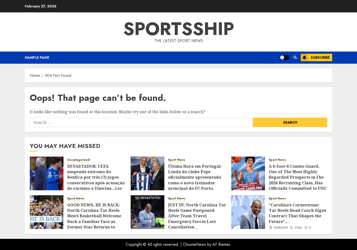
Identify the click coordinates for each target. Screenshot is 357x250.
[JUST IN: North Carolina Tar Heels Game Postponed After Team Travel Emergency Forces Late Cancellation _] (147, 212)
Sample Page (37, 57)
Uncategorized (78, 160)
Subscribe (315, 57)
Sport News (176, 160)
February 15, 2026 (288, 228)
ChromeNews (194, 244)
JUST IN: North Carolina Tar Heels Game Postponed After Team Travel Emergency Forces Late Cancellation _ (197, 216)
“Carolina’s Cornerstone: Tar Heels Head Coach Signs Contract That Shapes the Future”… (297, 213)
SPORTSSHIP (178, 29)
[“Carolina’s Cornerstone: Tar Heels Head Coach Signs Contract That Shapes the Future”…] (248, 212)
